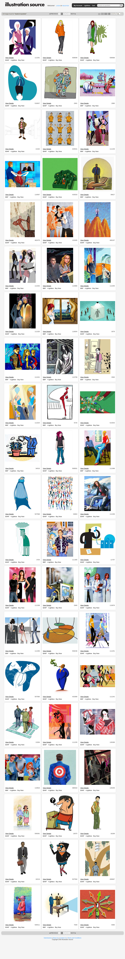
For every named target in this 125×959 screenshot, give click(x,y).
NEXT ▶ (73, 14)
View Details (9, 58)
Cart (93, 5)
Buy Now (21, 60)
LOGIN (58, 5)
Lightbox (87, 5)
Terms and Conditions (74, 938)
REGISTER (65, 5)
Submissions (48, 938)
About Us (56, 938)
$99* (81, 106)
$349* (7, 60)
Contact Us (63, 938)
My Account (78, 5)
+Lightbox (13, 60)
